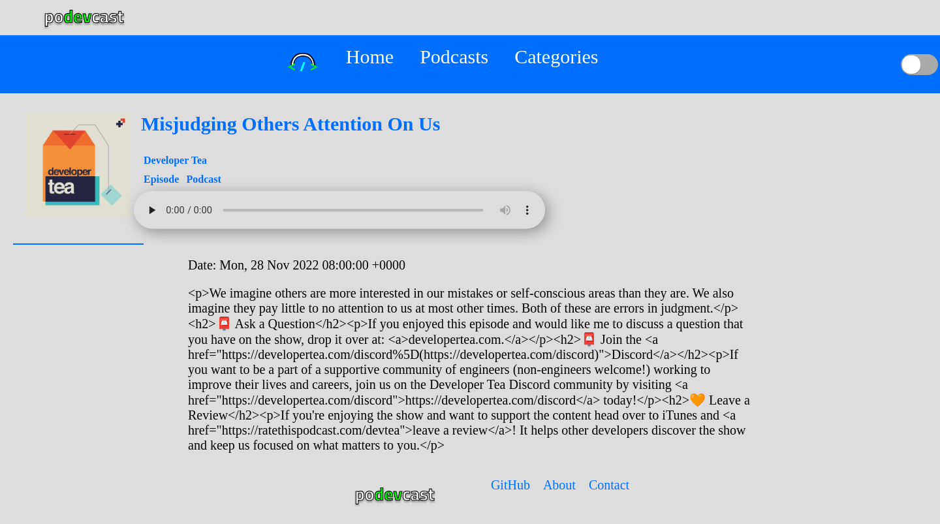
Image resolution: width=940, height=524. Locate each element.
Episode (162, 179)
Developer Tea (175, 160)
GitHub (510, 485)
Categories (556, 56)
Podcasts (454, 56)
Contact (609, 485)
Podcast (203, 179)
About (559, 485)
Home (370, 56)
